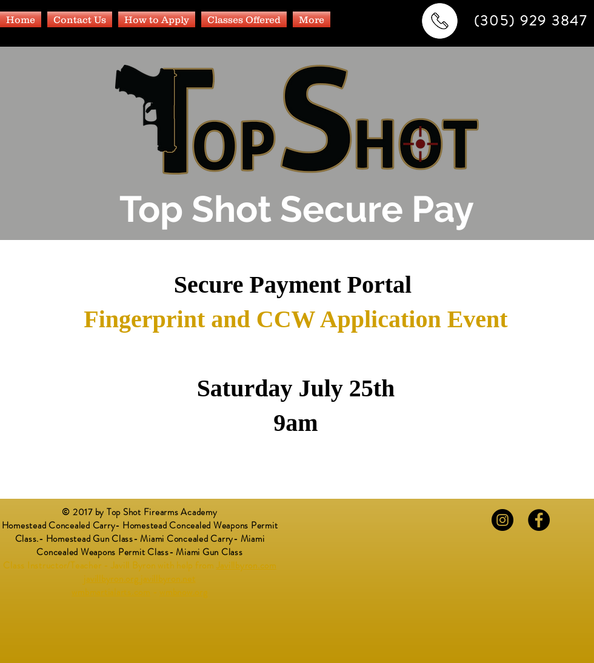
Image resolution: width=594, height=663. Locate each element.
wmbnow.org (183, 592)
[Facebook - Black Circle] (539, 520)
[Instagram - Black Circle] (502, 520)
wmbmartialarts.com (111, 592)
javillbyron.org (111, 578)
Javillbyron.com (246, 565)
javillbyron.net (168, 578)
